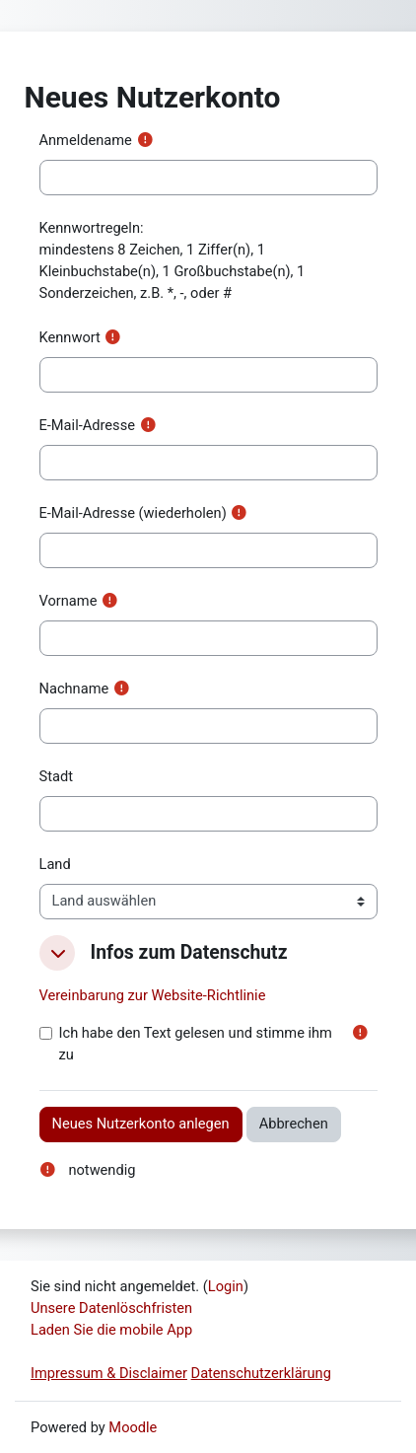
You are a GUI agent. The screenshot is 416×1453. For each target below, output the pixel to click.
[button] (57, 953)
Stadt (56, 776)
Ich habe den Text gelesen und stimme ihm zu (195, 1043)
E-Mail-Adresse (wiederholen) (133, 513)
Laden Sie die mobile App (111, 1330)
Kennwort (70, 337)
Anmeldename (85, 140)
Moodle (132, 1427)
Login (225, 1286)
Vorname (68, 601)
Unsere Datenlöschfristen (111, 1308)
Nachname (74, 688)
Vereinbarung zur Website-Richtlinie (152, 995)
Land (55, 864)
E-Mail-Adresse (87, 425)
